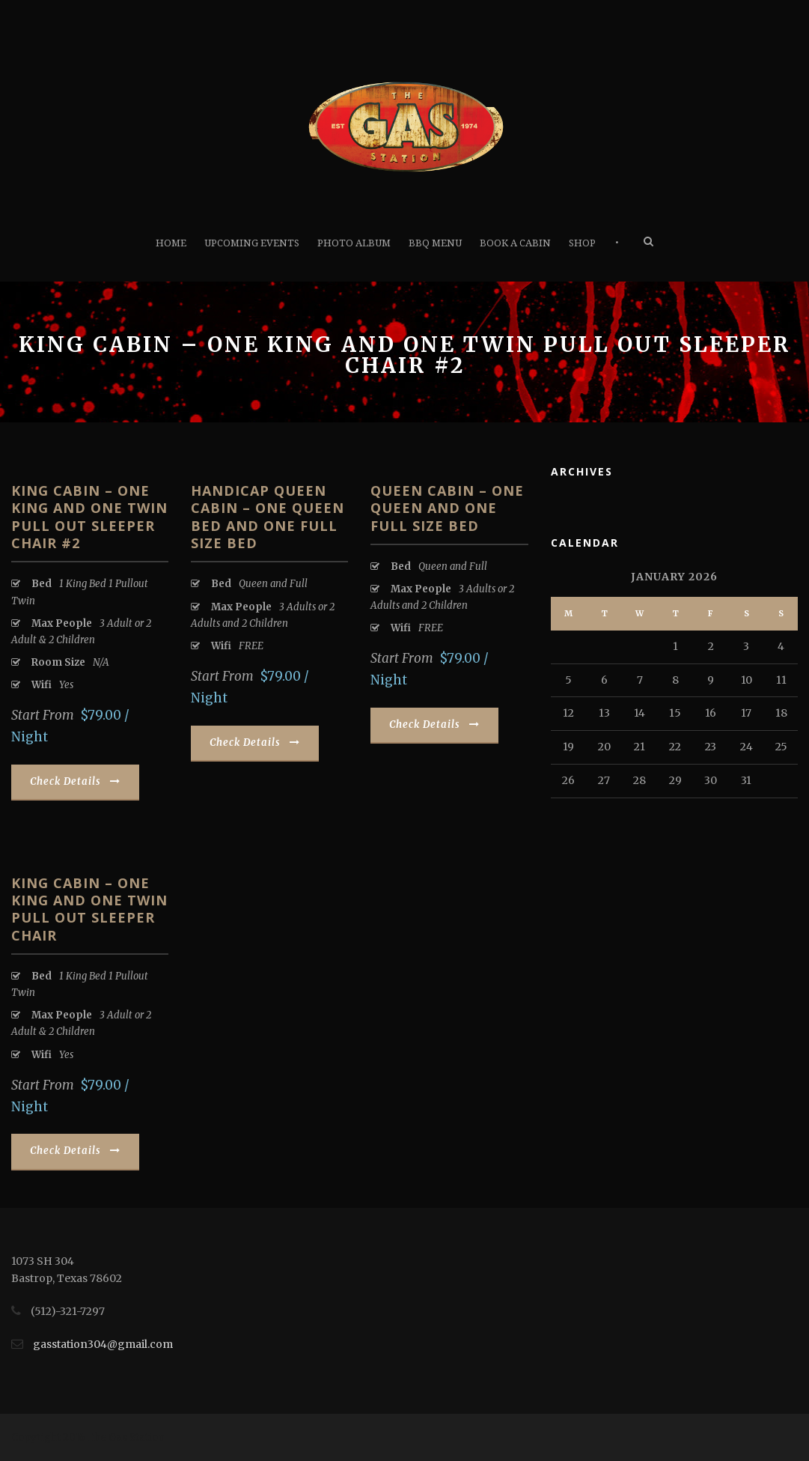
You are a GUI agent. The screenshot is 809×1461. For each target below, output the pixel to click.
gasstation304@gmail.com (103, 1344)
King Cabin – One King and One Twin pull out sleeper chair (89, 909)
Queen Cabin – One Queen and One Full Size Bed (447, 508)
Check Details (75, 781)
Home (171, 243)
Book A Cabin (515, 243)
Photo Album (354, 243)
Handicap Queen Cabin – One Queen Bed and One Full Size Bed (267, 517)
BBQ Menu (435, 243)
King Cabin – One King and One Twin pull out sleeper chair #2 (89, 517)
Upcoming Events (251, 243)
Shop (582, 243)
